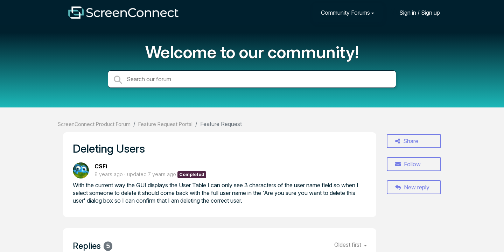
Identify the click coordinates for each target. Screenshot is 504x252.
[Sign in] (414, 12)
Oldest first (348, 244)
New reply (412, 187)
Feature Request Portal (165, 124)
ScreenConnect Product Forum (94, 124)
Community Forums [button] (345, 12)
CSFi (100, 166)
